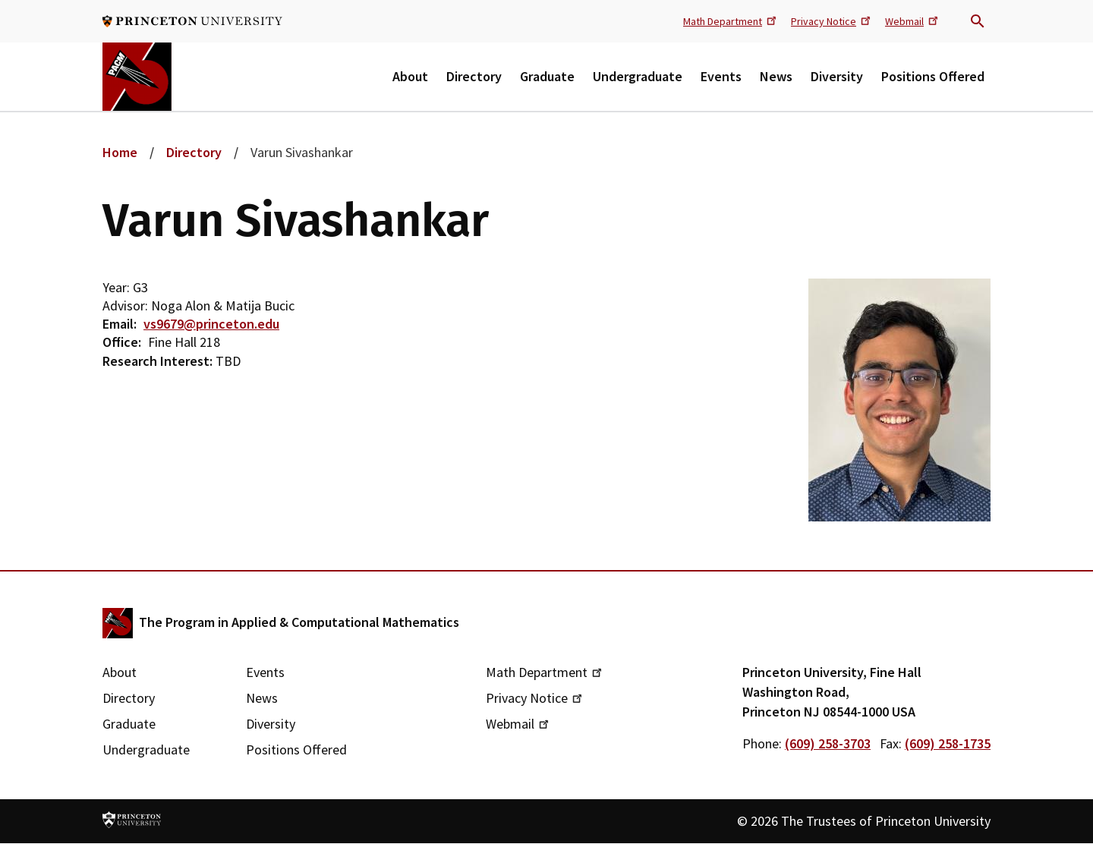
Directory (474, 76)
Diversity (837, 76)
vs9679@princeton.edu (211, 323)
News (776, 76)
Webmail (912, 20)
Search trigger (978, 21)
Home (119, 152)
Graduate (547, 76)
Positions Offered (932, 76)
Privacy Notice (832, 20)
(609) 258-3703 (828, 743)
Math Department (731, 20)
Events (721, 76)
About (410, 76)
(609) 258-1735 (948, 743)
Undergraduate (637, 76)
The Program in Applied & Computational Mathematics (299, 622)
